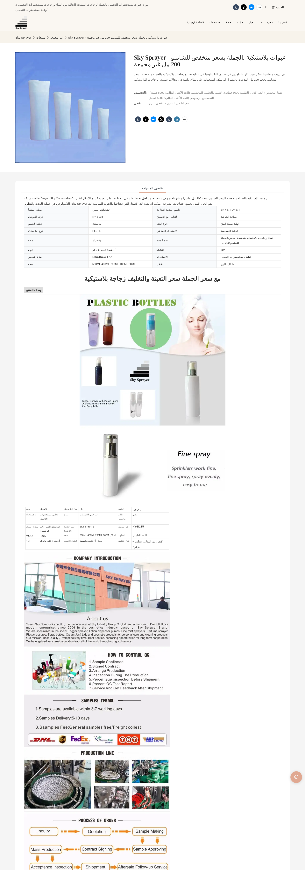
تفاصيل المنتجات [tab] (152, 188)
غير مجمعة (56, 37)
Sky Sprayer (23, 37)
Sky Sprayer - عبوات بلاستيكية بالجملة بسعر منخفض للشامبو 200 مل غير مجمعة (118, 37)
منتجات (40, 37)
